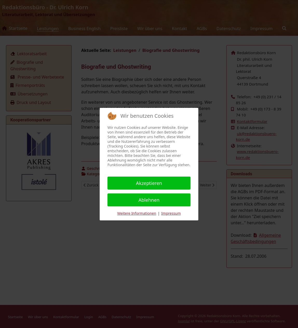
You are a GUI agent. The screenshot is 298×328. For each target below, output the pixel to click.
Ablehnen (149, 200)
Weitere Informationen (136, 213)
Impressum (171, 213)
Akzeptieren (149, 183)
